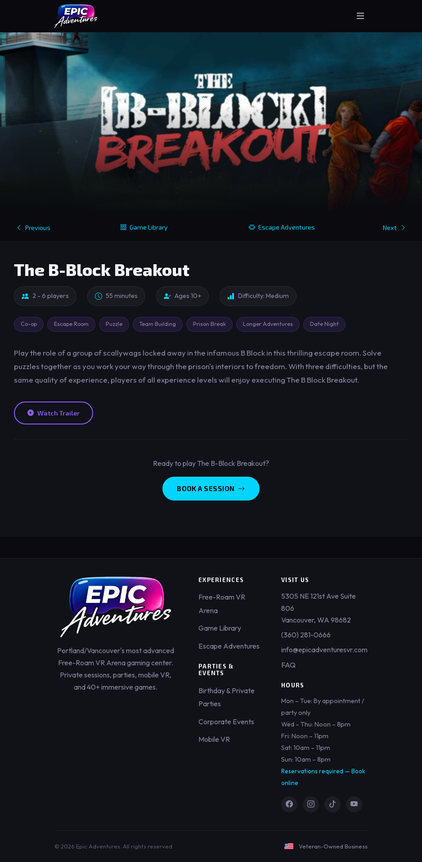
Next (394, 227)
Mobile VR (214, 739)
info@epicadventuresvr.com (324, 649)
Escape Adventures (282, 227)
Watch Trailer (53, 413)
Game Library (144, 227)
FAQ (288, 664)
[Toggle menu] (360, 16)
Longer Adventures (268, 323)
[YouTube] (354, 804)
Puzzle (114, 323)
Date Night (324, 323)
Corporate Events (226, 721)
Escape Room (71, 323)
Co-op (29, 323)
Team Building (157, 323)
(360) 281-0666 (306, 634)
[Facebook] (289, 804)
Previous (33, 227)
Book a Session (211, 488)
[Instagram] (311, 804)
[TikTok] (332, 804)
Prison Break (209, 323)
